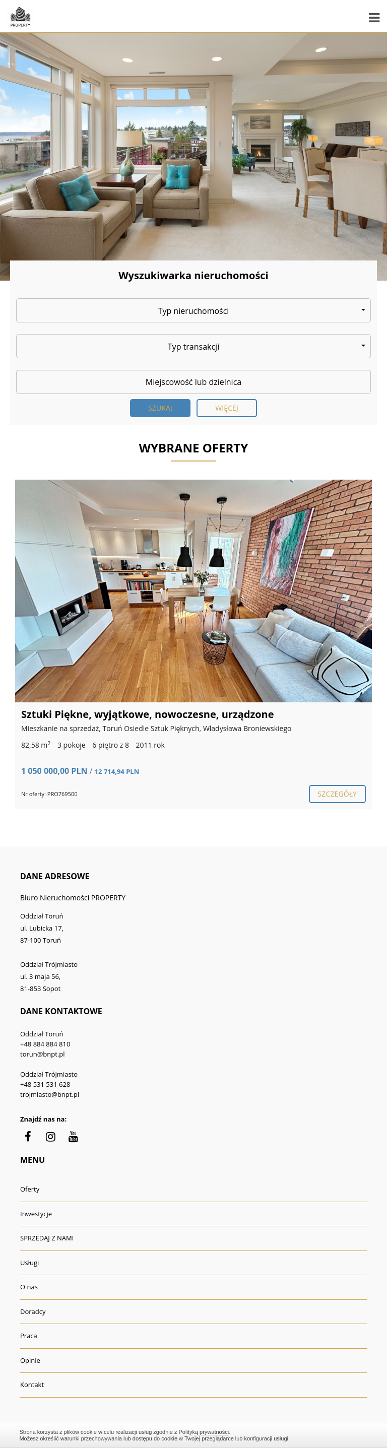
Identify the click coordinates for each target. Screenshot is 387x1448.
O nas (29, 1286)
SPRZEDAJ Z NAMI (47, 1237)
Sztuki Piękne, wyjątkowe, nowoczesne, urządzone (147, 714)
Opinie (30, 1360)
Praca (28, 1335)
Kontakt (32, 1384)
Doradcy (32, 1311)
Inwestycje (36, 1213)
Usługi (29, 1262)
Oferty (29, 1189)
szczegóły (337, 794)
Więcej (226, 408)
